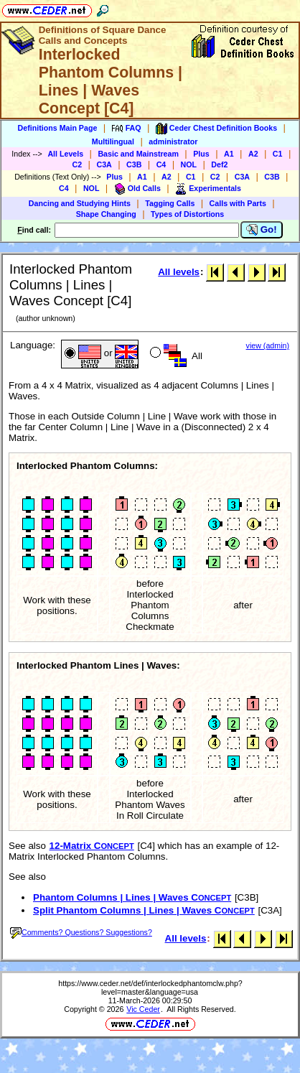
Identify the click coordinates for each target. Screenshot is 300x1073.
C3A (103, 164)
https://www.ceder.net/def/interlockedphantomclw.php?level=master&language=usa (150, 987)
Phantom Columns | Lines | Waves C (132, 897)
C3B (133, 164)
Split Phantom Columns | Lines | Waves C (144, 910)
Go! (261, 230)
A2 (253, 153)
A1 (229, 153)
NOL (189, 164)
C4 (161, 164)
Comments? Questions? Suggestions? (81, 932)
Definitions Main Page (58, 128)
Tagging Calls (169, 203)
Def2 (219, 164)
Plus (201, 153)
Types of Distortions (187, 214)
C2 (77, 164)
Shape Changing (106, 214)
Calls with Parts (238, 203)
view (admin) (267, 345)
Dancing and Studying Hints (80, 203)
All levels (179, 271)
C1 (278, 153)
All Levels (65, 153)
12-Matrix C (92, 845)
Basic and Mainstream (138, 153)
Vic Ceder (143, 1009)
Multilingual (113, 141)
